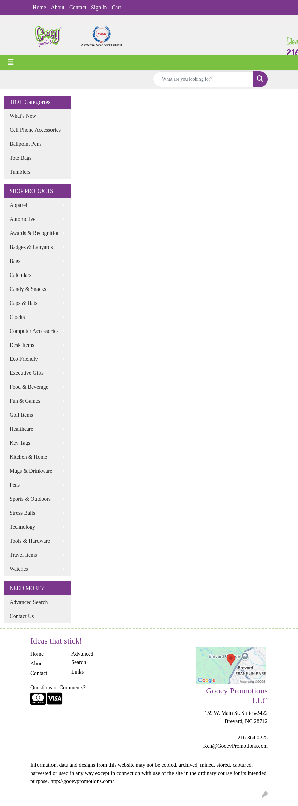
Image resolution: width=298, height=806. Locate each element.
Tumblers (20, 172)
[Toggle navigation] (10, 62)
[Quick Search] (203, 79)
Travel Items (23, 555)
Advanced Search (29, 602)
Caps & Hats (24, 303)
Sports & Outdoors (30, 499)
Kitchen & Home (28, 457)
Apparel (18, 205)
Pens (15, 485)
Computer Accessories (34, 331)
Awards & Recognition (35, 233)
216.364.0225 (253, 737)
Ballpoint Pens (26, 144)
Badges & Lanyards (31, 247)
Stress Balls (22, 513)
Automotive (22, 219)
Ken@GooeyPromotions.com (235, 746)
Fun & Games (25, 401)
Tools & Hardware (30, 541)
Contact (77, 7)
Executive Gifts (27, 373)
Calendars (20, 275)
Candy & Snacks (28, 289)
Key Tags (20, 443)
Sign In (99, 7)
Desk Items (22, 345)
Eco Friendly (24, 359)
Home (39, 7)
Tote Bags (20, 158)
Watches (19, 569)
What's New (23, 116)
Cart (116, 7)
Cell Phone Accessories (35, 130)
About (57, 7)
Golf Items (21, 415)
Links (77, 672)
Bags (15, 261)
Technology (22, 527)
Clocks (17, 317)
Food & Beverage (29, 387)
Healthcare (21, 429)
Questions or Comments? (58, 687)
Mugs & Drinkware (31, 471)
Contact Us (22, 616)
